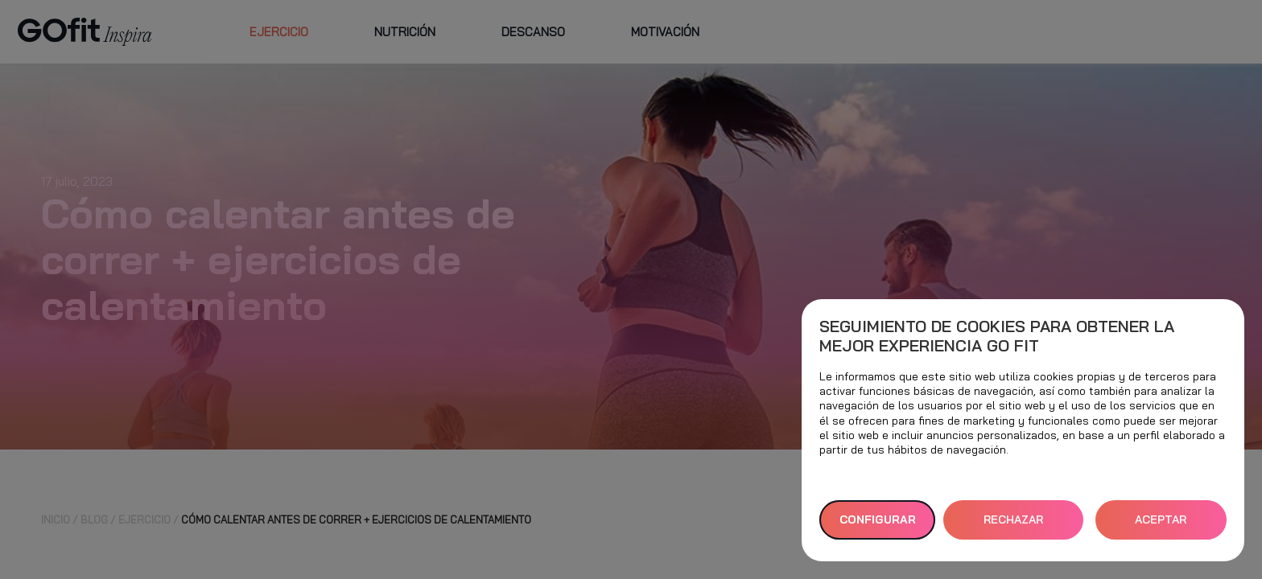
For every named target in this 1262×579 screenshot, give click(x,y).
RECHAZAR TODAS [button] (1013, 526)
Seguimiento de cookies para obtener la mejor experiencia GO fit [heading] (996, 336)
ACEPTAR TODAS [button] (1160, 526)
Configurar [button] (877, 519)
